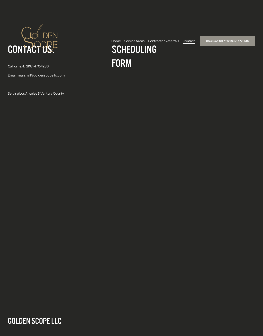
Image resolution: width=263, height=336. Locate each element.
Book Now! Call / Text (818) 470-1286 (227, 40)
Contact (189, 40)
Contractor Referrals (163, 40)
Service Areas (134, 40)
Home (116, 40)
